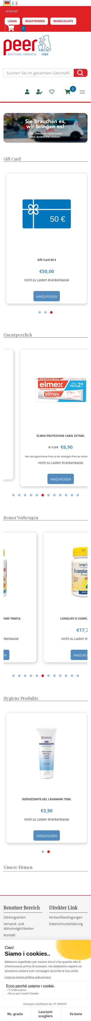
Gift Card (12, 159)
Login (12, 21)
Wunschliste (63, 21)
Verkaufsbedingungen (66, 917)
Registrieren (35, 21)
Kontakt (12, 11)
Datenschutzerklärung (66, 924)
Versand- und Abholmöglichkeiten (19, 926)
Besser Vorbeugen (21, 517)
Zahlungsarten (14, 917)
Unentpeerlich (18, 335)
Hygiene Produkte (21, 698)
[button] (40, 312)
